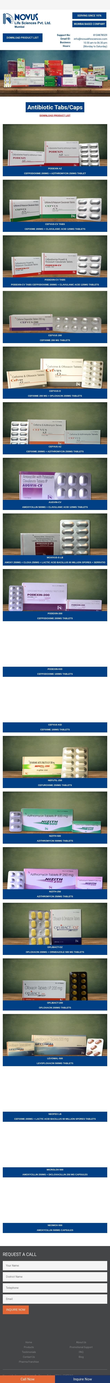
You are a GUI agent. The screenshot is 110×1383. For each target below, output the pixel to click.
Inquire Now (82, 1379)
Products (29, 1347)
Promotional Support (81, 1347)
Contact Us (29, 1357)
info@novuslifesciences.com (90, 38)
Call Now (28, 1379)
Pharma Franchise (29, 1361)
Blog (81, 1357)
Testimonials (29, 1352)
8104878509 (100, 35)
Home (29, 1342)
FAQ (81, 1352)
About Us (81, 1342)
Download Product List (55, 115)
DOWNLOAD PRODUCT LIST (23, 37)
